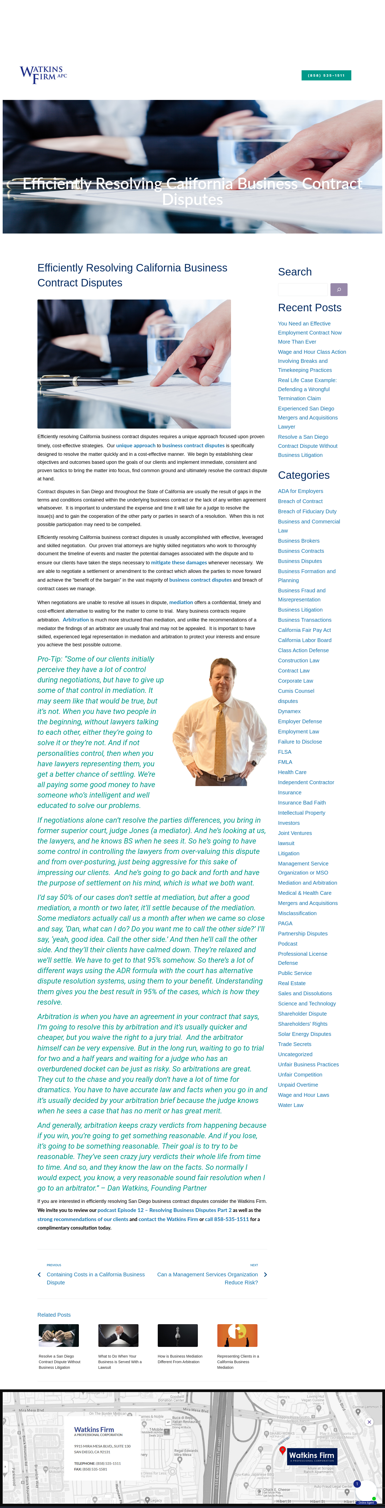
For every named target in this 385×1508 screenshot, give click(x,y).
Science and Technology (307, 1003)
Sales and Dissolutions (305, 993)
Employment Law (298, 731)
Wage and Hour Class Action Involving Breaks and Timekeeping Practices (312, 361)
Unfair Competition (300, 1075)
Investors (289, 823)
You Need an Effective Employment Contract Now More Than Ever (310, 333)
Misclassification (297, 913)
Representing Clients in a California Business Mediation (238, 1347)
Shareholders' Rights (303, 1024)
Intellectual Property (301, 813)
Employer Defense (300, 721)
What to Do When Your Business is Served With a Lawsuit (120, 1347)
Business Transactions (305, 620)
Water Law (290, 1105)
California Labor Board (305, 640)
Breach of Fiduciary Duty (307, 511)
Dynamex (289, 711)
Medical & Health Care (305, 893)
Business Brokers (299, 541)
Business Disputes (300, 561)
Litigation (288, 853)
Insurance (290, 792)
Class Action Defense (303, 650)
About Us (109, 74)
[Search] (339, 289)
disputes (288, 701)
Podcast (287, 944)
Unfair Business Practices (308, 1064)
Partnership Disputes (303, 933)
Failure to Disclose (300, 742)
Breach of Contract (300, 501)
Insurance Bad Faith (302, 803)
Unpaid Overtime (298, 1085)
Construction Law (298, 660)
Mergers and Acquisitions (308, 903)
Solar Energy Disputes (304, 1034)
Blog (261, 73)
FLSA (284, 752)
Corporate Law (295, 681)
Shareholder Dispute (302, 1014)
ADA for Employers (300, 491)
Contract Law (294, 671)
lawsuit (286, 843)
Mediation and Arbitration (307, 883)
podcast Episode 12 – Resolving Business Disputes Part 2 (158, 1197)
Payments (294, 73)
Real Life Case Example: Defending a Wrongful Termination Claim (307, 389)
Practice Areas (215, 74)
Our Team (156, 74)
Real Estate (292, 983)
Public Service (295, 973)
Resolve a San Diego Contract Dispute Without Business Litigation (59, 1347)
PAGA (285, 923)
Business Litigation (300, 610)
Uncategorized (295, 1054)
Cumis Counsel (296, 691)
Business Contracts (301, 551)
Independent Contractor (306, 782)
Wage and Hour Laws (303, 1095)
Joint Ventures (295, 833)
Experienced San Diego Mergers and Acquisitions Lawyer (308, 418)
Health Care (292, 772)
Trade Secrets (294, 1044)
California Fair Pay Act (304, 630)
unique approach (134, 445)
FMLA (285, 762)
